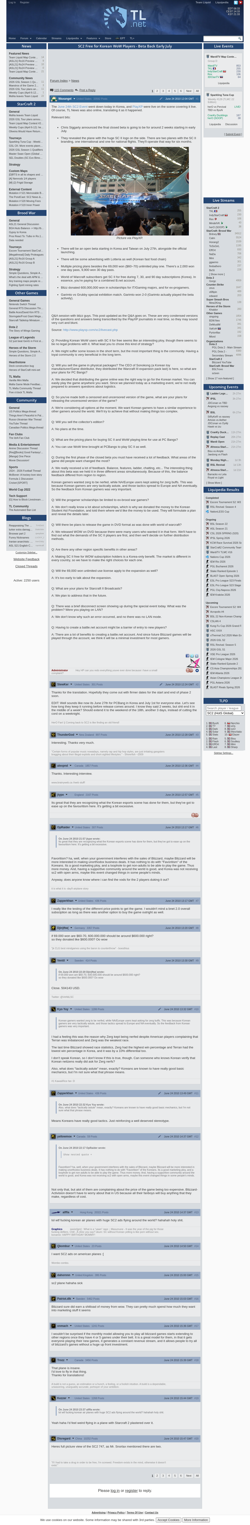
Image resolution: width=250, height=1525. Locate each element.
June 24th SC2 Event (73, 106)
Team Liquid (203, 2)
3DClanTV (213, 77)
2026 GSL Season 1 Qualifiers (24, 82)
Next (188, 91)
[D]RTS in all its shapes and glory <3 (26, 174)
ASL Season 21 (219, 528)
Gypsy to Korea (17, 232)
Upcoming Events (223, 386)
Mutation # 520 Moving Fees (25, 201)
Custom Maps (18, 171)
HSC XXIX (216, 630)
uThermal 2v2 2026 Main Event (227, 635)
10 (42, 64)
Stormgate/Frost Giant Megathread (26, 316)
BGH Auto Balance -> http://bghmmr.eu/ (26, 228)
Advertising (99, 1512)
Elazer (235, 734)
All (197, 91)
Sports (13, 467)
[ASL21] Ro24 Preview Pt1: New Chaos (24, 68)
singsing (213, 316)
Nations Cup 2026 (220, 556)
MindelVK (214, 223)
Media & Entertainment (24, 444)
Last (214, 747)
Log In (12, 2)
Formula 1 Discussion (21, 478)
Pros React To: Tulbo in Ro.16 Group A (26, 236)
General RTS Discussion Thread (26, 308)
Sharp (234, 747)
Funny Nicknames (19, 537)
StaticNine (39, 529)
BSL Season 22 (219, 523)
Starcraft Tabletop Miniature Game (26, 320)
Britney (213, 234)
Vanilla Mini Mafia (19, 380)
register (131, 1491)
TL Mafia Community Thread (25, 388)
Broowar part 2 (17, 533)
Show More (214, 482)
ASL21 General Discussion (24, 224)
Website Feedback (26, 559)
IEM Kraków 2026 (220, 594)
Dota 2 (13, 327)
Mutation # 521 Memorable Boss (26, 193)
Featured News (19, 53)
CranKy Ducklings (218, 115)
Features (94, 38)
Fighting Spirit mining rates (24, 285)
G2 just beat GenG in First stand (26, 341)
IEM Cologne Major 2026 (224, 659)
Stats (215, 734)
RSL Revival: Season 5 (223, 644)
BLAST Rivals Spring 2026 (225, 687)
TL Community (19, 506)
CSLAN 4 (215, 621)
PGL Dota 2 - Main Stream (227, 347)
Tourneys (15, 138)
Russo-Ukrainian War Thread (25, 419)
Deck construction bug (21, 365)
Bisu (233, 738)
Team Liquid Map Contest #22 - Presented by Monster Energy (24, 71)
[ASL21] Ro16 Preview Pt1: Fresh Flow (24, 61)
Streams (56, 38)
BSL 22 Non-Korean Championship (229, 616)
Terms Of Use (135, 1512)
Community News (21, 78)
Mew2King (215, 302)
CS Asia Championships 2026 (226, 668)
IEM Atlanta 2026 (219, 673)
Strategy (14, 164)
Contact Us (151, 1512)
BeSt (212, 270)
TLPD (223, 700)
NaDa (212, 254)
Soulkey (235, 741)
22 (42, 96)
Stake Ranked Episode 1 (224, 571)
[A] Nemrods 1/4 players (22, 178)
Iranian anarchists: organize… (21, 541)
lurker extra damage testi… (21, 529)
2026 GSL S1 (217, 649)
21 (42, 71)
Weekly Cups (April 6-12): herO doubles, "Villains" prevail (24, 92)
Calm (212, 238)
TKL (210, 68)
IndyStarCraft (215, 71)
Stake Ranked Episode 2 (224, 663)
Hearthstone (17, 362)
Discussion (231, 124)
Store (108, 38)
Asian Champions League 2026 (227, 677)
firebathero (215, 266)
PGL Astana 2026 (220, 682)
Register (25, 2)
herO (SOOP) (215, 118)
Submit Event (233, 134)
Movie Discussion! (19, 460)
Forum (26, 38)
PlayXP (137, 106)
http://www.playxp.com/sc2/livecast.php (90, 330)
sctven (215, 373)
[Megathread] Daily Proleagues (26, 254)
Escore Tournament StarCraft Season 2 (26, 250)
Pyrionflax (214, 332)
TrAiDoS (40, 525)
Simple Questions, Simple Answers (26, 273)
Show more (217, 274)
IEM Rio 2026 (217, 561)
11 (42, 82)
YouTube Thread (18, 423)
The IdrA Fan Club (19, 437)
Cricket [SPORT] (18, 482)
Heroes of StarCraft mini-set (24, 369)
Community (27, 400)
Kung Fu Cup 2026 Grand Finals (228, 625)
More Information (196, 1520)
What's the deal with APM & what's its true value (26, 277)
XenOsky (39, 541)
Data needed (16, 240)
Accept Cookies (169, 1520)
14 (42, 57)
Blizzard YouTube (222, 362)
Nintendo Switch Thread (22, 304)
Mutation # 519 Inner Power (24, 205)
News (26, 46)
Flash (215, 741)
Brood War (26, 212)
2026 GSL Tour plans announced (24, 89)
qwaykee (39, 533)
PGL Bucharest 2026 (221, 566)
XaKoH (213, 328)
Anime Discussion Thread (23, 448)
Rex (210, 74)
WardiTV (212, 65)
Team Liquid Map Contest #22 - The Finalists (24, 57)
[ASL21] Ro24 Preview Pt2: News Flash (24, 64)
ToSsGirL (214, 246)
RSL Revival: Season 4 (223, 506)
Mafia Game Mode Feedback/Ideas (26, 384)
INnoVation (237, 731)
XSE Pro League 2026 (222, 654)
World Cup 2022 (19, 489)
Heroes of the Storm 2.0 (22, 355)
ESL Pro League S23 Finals (225, 580)
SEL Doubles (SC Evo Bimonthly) (26, 157)
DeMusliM (214, 324)
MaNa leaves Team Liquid (23, 96)
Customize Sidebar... (26, 552)
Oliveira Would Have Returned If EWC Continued (26, 131)
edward (213, 296)
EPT (120, 38)
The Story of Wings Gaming (24, 330)
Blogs (26, 517)
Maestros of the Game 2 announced (24, 85)
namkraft (40, 545)
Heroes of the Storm (22, 348)
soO (233, 728)
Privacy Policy (116, 1512)
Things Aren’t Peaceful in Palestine (26, 415)
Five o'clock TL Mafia (20, 392)
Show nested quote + (77, 1154)
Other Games (26, 292)
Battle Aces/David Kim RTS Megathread (26, 312)
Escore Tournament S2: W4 (225, 607)
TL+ (132, 38)
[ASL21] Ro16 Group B (22, 262)
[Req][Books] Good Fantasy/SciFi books (26, 452)
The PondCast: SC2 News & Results (26, 197)
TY (214, 726)
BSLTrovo (217, 369)
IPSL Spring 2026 (220, 538)
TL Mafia (14, 376)
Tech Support (18, 496)
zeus (212, 287)
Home (12, 38)
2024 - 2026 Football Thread (25, 470)
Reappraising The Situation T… (21, 525)
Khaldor (213, 309)
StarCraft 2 (26, 104)
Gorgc (212, 281)
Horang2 (214, 242)
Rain (215, 738)
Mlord (212, 336)
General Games (19, 300)
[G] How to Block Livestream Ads (26, 499)
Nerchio (235, 723)
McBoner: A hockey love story (25, 474)
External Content (20, 189)
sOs (233, 726)
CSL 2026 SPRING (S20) (224, 533)
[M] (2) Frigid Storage (21, 182)
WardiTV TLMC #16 (221, 552)
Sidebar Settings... (223, 753)
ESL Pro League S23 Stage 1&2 (228, 585)
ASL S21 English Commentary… (21, 545)
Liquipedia (222, 2)
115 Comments (61, 90)
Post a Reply (84, 90)
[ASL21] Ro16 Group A (21, 258)
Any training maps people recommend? (26, 281)
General (14, 111)
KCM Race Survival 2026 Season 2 (230, 542)
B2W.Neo (214, 320)
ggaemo (213, 262)
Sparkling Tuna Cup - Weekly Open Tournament (26, 141)
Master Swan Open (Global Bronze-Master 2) (26, 153)
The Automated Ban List (22, 509)
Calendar (41, 38)
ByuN (215, 723)
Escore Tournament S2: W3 (225, 502)
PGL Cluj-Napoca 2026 (223, 590)
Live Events (223, 46)
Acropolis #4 (217, 611)
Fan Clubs (16, 434)
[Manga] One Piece (19, 456)
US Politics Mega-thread (22, 411)
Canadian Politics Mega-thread (26, 427)
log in (115, 1491)
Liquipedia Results (223, 489)
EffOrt (212, 250)
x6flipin (213, 291)
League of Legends (22, 337)
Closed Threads (26, 566)
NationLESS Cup (219, 511)
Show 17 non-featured (220, 378)
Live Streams (223, 200)
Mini (211, 258)
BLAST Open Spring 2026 (224, 575)
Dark (215, 728)
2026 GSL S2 (217, 640)
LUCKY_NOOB (39, 537)
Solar (215, 731)
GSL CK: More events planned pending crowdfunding (26, 145)
